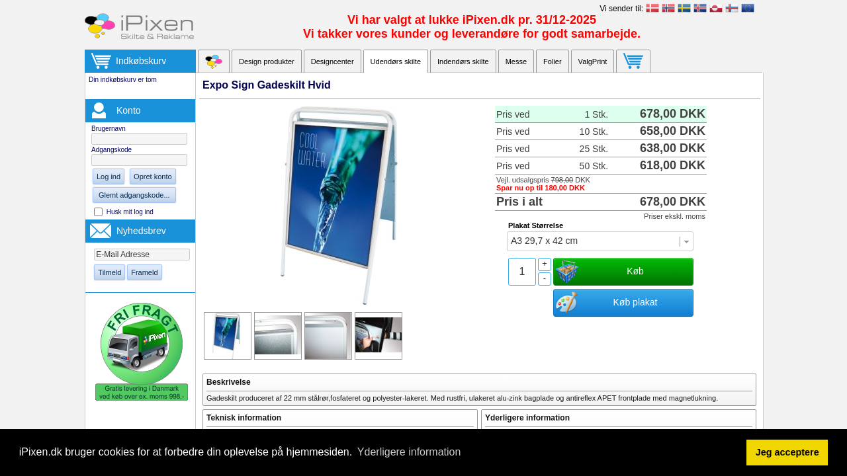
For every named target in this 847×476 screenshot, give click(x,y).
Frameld (144, 272)
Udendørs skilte (396, 61)
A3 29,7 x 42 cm (544, 240)
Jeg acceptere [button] (787, 452)
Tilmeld (109, 272)
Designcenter (332, 61)
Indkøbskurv (141, 61)
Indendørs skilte (463, 61)
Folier (552, 61)
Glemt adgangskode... (134, 195)
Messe (516, 61)
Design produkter (266, 61)
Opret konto (152, 176)
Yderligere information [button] (409, 451)
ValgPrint (592, 61)
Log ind (108, 176)
